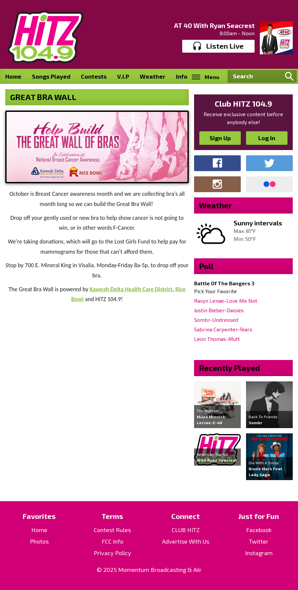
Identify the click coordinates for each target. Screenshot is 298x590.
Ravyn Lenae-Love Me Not (225, 300)
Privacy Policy (112, 552)
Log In (266, 137)
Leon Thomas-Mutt (217, 339)
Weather (152, 76)
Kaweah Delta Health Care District (130, 289)
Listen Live (218, 46)
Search (289, 76)
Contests (94, 76)
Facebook (259, 529)
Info (181, 76)
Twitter (258, 541)
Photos (39, 541)
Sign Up (220, 137)
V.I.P (123, 76)
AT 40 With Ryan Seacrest (214, 25)
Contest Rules (112, 529)
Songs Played (51, 76)
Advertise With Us (185, 541)
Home (13, 76)
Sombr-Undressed (216, 320)
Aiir (197, 569)
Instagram (259, 552)
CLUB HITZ (186, 529)
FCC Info (112, 541)
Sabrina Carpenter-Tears (223, 329)
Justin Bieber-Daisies (219, 310)
